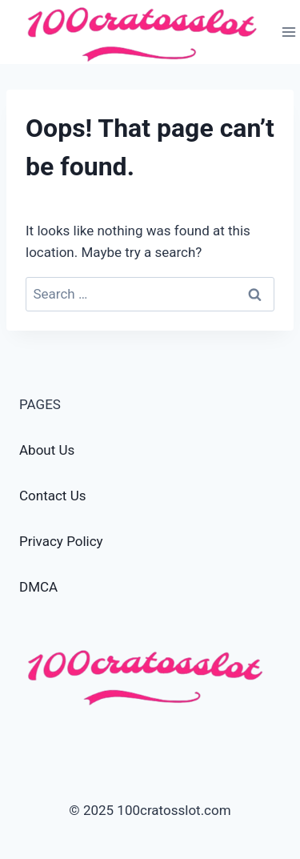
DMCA (38, 587)
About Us (46, 450)
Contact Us (52, 496)
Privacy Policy (61, 541)
